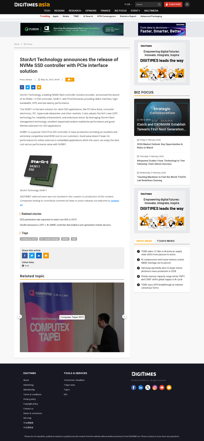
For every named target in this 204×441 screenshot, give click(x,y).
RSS (65, 394)
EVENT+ (135, 10)
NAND (65, 239)
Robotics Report (128, 16)
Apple (56, 16)
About (26, 380)
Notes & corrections (32, 413)
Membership (29, 389)
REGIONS (59, 10)
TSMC (76, 16)
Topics (67, 389)
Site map (27, 418)
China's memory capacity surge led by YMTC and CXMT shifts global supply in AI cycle (163, 278)
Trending (45, 16)
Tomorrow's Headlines (74, 380)
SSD (74, 239)
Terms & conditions (32, 394)
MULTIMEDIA (151, 10)
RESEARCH (75, 10)
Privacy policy (29, 399)
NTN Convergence (106, 16)
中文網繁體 (28, 422)
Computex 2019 (29, 239)
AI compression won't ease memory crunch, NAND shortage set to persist (162, 261)
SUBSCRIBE (173, 4)
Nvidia (66, 16)
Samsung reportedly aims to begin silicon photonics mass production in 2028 (161, 269)
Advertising (28, 385)
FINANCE (105, 10)
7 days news (69, 385)
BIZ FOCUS (121, 10)
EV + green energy (49, 239)
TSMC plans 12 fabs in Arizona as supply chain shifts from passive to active (161, 253)
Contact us (28, 408)
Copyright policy (30, 403)
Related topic (32, 276)
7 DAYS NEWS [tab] (166, 241)
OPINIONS (90, 10)
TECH (47, 10)
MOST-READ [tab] (144, 241)
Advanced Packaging (151, 16)
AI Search (88, 16)
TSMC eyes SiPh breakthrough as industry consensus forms (162, 286)
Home (17, 44)
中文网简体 (28, 427)
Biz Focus (28, 44)
